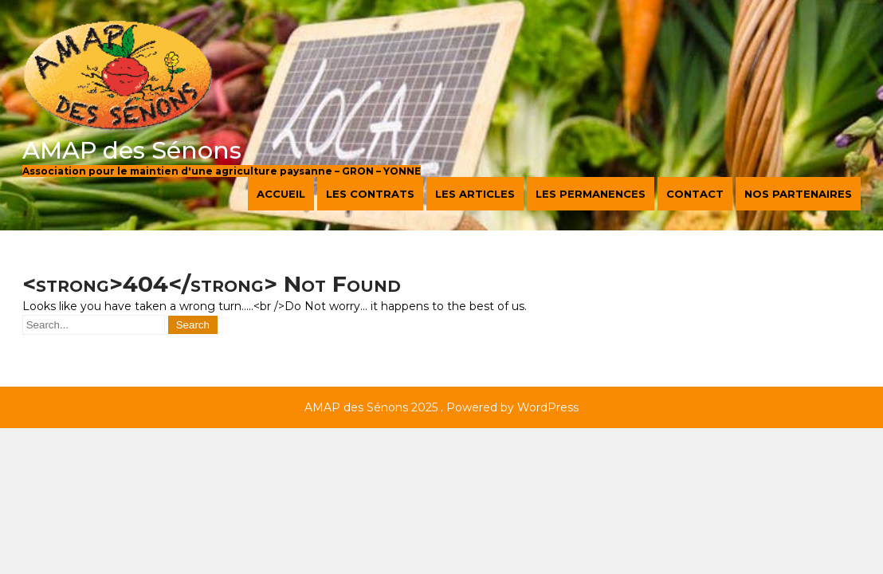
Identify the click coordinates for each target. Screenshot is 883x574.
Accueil (281, 193)
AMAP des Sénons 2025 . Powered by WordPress (441, 407)
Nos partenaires (798, 193)
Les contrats (370, 193)
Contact (695, 193)
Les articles (475, 193)
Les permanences (591, 193)
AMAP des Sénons (131, 150)
